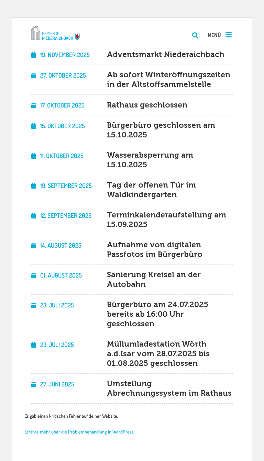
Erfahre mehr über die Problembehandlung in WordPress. (79, 432)
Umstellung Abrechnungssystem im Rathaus (169, 388)
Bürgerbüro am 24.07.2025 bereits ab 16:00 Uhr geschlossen (157, 314)
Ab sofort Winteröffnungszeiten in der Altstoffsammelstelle (168, 79)
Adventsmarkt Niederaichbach (165, 54)
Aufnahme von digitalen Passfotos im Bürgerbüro (154, 249)
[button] (220, 35)
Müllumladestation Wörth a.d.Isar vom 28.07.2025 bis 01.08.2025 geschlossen (158, 353)
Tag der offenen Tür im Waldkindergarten (151, 189)
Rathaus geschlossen (147, 105)
